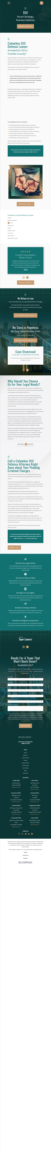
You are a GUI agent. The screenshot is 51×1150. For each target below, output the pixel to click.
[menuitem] (25, 218)
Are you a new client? (13, 699)
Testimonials (25, 765)
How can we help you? (13, 704)
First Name (10, 677)
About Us (25, 755)
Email (9, 693)
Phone (9, 688)
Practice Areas (25, 757)
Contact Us (25, 773)
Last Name (10, 682)
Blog (25, 770)
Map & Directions (16, 787)
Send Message (25, 726)
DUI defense (23, 484)
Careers (25, 760)
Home (25, 752)
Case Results (25, 768)
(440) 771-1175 (25, 743)
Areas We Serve (25, 763)
